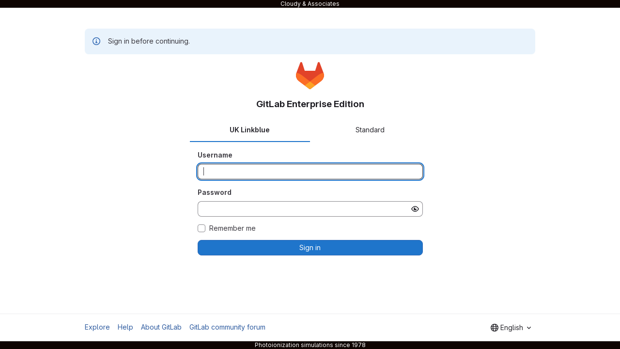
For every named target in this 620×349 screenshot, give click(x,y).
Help (125, 327)
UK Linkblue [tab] (250, 130)
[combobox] (510, 327)
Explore (97, 327)
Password (215, 192)
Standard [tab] (370, 130)
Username (215, 155)
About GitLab (161, 327)
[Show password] (415, 209)
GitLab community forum (227, 327)
